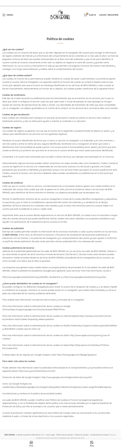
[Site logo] (60, 14)
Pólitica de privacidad (64, 435)
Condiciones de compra (99, 435)
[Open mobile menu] (8, 15)
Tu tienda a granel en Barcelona (23, 435)
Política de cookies (81, 435)
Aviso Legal (50, 435)
